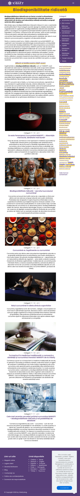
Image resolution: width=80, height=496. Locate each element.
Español (33, 463)
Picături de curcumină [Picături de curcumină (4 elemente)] (64, 117)
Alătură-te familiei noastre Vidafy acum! (30, 63)
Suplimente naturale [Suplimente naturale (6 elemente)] (65, 145)
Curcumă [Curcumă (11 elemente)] (63, 102)
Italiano (33, 465)
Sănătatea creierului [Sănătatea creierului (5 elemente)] (65, 154)
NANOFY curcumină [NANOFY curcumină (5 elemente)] (64, 113)
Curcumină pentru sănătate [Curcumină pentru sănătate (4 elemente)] (66, 100)
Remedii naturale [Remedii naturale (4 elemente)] (63, 127)
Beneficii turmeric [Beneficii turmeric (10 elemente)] (66, 82)
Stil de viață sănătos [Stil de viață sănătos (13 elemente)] (64, 132)
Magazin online (9, 460)
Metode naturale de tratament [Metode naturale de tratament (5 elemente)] (64, 108)
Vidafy (64, 61)
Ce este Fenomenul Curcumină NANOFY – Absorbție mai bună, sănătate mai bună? (31, 136)
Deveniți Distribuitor (11, 467)
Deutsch (33, 461)
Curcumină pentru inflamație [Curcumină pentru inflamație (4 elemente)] (66, 97)
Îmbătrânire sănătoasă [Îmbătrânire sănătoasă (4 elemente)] (64, 168)
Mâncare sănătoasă (65, 27)
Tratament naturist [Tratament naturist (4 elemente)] (64, 160)
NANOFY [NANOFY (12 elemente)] (62, 112)
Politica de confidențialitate (14, 476)
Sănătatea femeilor (65, 49)
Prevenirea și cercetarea (66, 32)
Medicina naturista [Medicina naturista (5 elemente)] (64, 106)
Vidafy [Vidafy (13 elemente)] (70, 162)
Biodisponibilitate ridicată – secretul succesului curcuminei (31, 192)
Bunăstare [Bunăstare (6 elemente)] (62, 90)
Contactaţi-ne (9, 473)
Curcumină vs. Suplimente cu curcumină (31, 250)
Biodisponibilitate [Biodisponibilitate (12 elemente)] (66, 84)
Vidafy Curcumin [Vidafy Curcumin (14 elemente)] (67, 165)
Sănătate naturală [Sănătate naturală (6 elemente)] (64, 158)
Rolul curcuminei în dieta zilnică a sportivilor (31, 305)
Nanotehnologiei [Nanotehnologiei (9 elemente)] (65, 116)
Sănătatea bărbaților (65, 40)
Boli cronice (66, 23)
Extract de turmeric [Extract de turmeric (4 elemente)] (63, 104)
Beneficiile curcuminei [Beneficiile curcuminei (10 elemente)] (63, 79)
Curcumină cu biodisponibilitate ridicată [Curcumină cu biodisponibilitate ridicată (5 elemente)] (66, 94)
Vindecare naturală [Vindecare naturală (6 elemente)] (65, 166)
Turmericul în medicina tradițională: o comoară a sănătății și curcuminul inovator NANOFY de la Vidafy (31, 356)
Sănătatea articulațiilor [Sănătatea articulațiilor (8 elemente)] (63, 151)
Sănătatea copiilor (65, 44)
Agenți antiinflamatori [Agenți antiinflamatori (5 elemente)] (65, 66)
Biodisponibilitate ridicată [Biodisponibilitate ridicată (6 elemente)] (64, 87)
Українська (41, 471)
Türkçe (33, 471)
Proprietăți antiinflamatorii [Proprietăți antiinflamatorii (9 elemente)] (65, 120)
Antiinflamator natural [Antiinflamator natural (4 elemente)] (64, 72)
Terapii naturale (67, 58)
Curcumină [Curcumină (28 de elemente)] (66, 92)
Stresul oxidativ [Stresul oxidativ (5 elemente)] (63, 135)
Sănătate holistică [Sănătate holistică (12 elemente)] (67, 156)
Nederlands (43, 465)
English (41, 461)
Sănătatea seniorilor (65, 54)
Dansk (41, 460)
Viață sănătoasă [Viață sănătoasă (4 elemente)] (63, 162)
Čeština (33, 460)
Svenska (42, 469)
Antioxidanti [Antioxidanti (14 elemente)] (65, 74)
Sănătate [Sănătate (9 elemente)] (62, 149)
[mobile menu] (73, 3)
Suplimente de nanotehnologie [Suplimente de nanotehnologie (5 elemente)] (63, 142)
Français (42, 463)
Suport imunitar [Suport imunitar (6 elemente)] (64, 147)
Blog (6, 470)
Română (34, 469)
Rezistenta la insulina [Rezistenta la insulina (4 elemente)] (64, 129)
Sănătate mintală (68, 36)
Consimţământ (64, 488)
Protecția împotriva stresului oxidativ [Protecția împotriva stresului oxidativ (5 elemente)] (64, 124)
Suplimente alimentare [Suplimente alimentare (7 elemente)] (66, 137)
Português (41, 467)
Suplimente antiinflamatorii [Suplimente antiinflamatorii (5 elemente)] (67, 139)
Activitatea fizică (67, 20)
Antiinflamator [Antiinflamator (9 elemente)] (64, 70)
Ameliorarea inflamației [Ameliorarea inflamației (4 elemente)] (65, 68)
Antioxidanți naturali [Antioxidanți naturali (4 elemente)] (64, 76)
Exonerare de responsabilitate (14, 479)
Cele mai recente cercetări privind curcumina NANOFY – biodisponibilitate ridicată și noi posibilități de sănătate (31, 418)
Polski (32, 467)
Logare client (8, 463)
